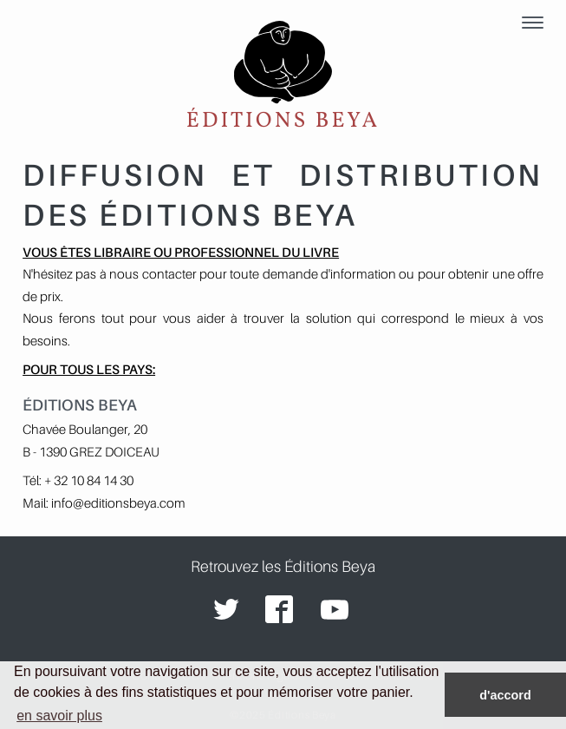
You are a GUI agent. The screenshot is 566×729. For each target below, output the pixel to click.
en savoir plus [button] (59, 715)
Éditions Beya (283, 77)
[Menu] (532, 24)
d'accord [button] (504, 695)
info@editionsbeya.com (118, 502)
